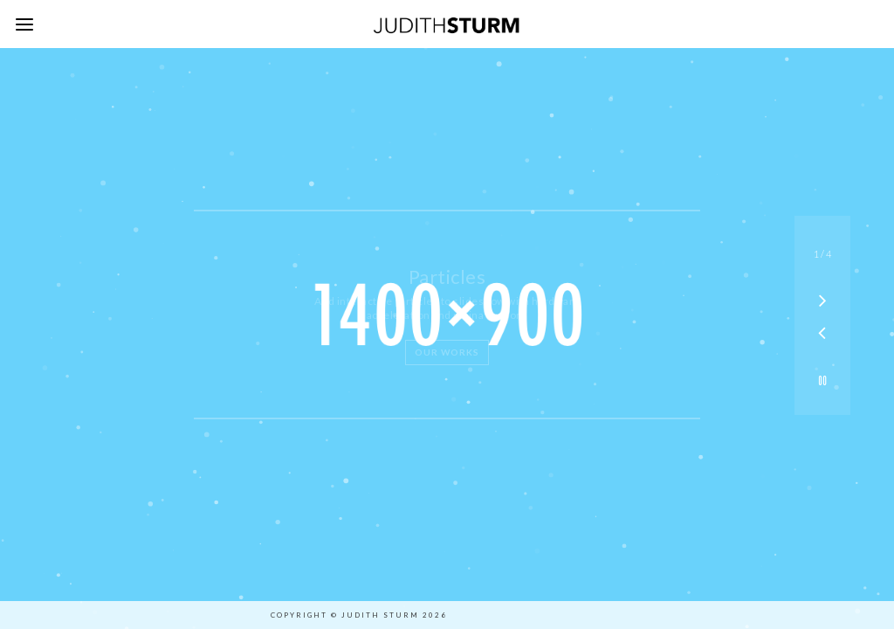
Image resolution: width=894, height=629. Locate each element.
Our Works (447, 352)
